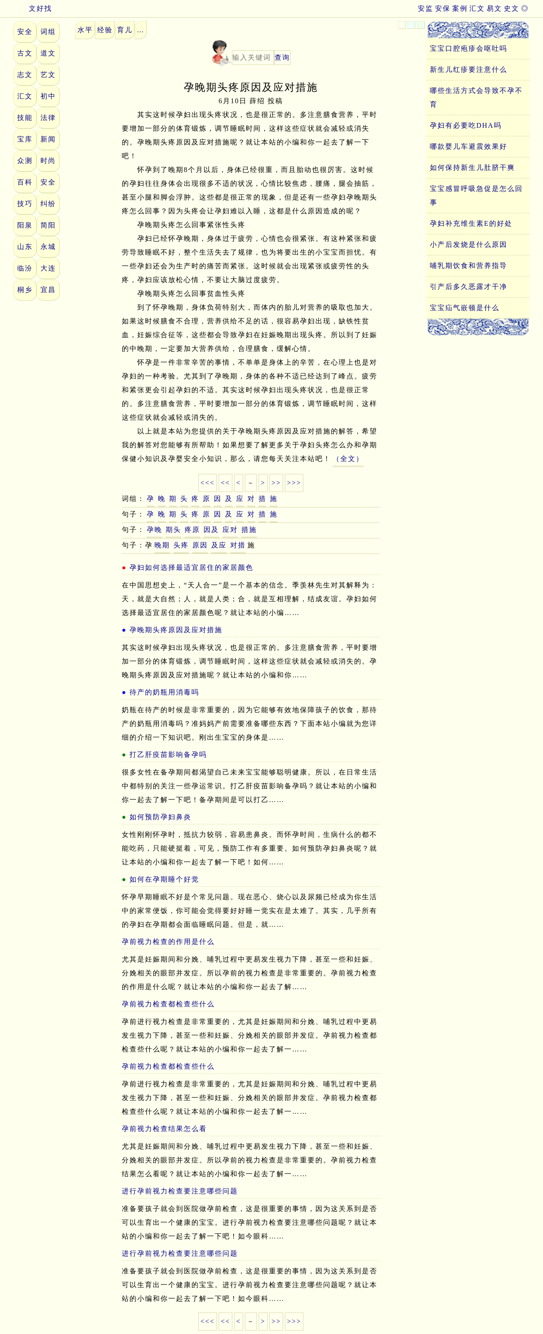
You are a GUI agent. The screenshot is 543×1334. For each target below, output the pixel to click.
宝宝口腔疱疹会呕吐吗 (468, 48)
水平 (85, 30)
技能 (25, 117)
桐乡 (25, 289)
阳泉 (25, 225)
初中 (48, 96)
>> (276, 482)
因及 (211, 529)
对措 (238, 545)
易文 (494, 8)
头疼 (181, 545)
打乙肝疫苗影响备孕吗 (168, 754)
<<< (208, 482)
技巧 (25, 203)
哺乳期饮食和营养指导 (468, 265)
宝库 (25, 139)
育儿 (125, 30)
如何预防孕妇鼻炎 (160, 817)
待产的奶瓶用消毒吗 (164, 692)
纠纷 (48, 203)
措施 (249, 529)
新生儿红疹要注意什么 (468, 69)
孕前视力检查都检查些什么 (168, 1004)
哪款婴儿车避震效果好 (468, 146)
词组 (48, 31)
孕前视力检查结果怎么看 (164, 1128)
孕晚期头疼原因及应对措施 (176, 629)
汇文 (477, 8)
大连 (48, 268)
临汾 (25, 268)
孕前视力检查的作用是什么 (168, 941)
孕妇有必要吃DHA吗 (466, 125)
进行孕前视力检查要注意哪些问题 (180, 1191)
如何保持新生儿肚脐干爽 (472, 167)
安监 (425, 8)
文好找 (32, 8)
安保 (442, 8)
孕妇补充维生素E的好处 (471, 223)
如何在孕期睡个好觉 (164, 879)
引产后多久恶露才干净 (468, 286)
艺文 (48, 74)
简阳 (48, 225)
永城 (48, 246)
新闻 (48, 139)
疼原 (192, 529)
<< (225, 482)
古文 (25, 53)
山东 (25, 246)
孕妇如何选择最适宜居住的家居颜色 (191, 567)
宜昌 (48, 289)
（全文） (348, 458)
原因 (200, 545)
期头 (173, 529)
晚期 (162, 545)
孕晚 (154, 529)
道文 (48, 53)
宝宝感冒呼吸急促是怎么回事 (476, 195)
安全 (25, 31)
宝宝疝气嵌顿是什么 (465, 307)
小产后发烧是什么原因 (468, 244)
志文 (25, 74)
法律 (48, 117)
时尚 (48, 160)
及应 (219, 545)
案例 (460, 8)
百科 (25, 182)
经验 (105, 30)
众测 (25, 160)
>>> (294, 482)
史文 (511, 8)
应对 (230, 529)
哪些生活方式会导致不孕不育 (476, 97)
